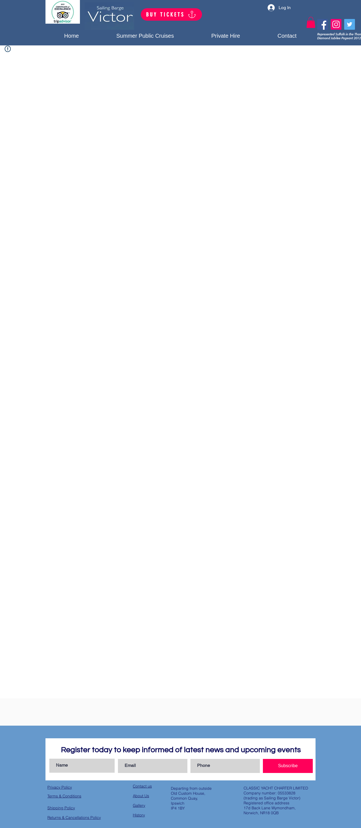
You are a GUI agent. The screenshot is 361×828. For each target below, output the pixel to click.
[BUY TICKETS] (171, 14)
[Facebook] (322, 24)
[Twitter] (349, 24)
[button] (226, 36)
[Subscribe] (288, 766)
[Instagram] (336, 24)
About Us (141, 795)
